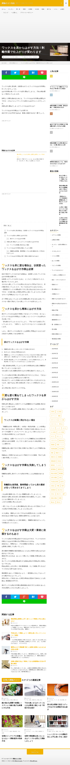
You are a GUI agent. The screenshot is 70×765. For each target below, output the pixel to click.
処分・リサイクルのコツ (59, 279)
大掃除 (30, 9)
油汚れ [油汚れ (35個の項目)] (62, 481)
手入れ (53, 731)
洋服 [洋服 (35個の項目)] (58, 485)
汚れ (63, 731)
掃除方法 (26, 57)
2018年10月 (55, 391)
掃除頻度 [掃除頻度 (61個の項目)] (53, 461)
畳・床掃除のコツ (57, 324)
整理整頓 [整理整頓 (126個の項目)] (53, 469)
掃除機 (40, 731)
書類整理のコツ (56, 319)
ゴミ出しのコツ (56, 251)
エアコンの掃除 (56, 235)
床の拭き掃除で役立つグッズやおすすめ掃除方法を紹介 (57, 706)
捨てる (49, 9)
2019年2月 (55, 372)
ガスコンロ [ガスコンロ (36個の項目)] (54, 420)
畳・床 (18, 9)
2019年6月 (55, 358)
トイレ (56, 9)
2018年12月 (55, 382)
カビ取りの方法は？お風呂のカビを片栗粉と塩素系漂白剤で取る (63, 221)
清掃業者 (35, 57)
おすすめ (51, 699)
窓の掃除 (54, 329)
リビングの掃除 (56, 265)
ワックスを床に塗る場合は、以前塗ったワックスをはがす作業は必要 (24, 231)
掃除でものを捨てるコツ (57, 128)
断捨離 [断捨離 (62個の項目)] (61, 473)
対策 (30, 699)
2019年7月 (55, 353)
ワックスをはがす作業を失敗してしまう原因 (18, 248)
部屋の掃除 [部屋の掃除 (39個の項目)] (54, 498)
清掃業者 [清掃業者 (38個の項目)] (53, 490)
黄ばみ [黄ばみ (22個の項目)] (53, 502)
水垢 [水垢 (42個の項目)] (60, 477)
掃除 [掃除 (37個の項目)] (52, 453)
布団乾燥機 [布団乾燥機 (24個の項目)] (54, 448)
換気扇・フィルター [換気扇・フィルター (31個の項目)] (56, 465)
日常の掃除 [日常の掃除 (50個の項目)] (54, 477)
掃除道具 (15, 731)
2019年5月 (55, 363)
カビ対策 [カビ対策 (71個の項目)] (59, 411)
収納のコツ (55, 284)
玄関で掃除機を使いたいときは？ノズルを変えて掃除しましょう (35, 738)
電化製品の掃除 (56, 338)
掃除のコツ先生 (17, 758)
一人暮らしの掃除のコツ (59, 275)
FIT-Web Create (17, 761)
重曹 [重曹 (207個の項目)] (60, 498)
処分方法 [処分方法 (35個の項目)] (61, 440)
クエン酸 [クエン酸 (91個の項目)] (61, 420)
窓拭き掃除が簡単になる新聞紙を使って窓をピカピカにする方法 (63, 189)
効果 (4, 699)
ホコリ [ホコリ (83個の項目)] (53, 436)
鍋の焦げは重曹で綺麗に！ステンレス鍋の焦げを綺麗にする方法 (12, 705)
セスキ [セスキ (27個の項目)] (64, 428)
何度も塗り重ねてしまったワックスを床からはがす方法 (21, 242)
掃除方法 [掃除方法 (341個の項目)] (53, 457)
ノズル (33, 731)
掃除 (57, 731)
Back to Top (35, 752)
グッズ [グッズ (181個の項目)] (53, 428)
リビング (5, 12)
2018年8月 (55, 401)
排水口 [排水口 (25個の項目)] (60, 461)
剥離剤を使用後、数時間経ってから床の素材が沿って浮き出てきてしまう (25, 252)
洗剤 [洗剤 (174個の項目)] (62, 485)
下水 (27, 699)
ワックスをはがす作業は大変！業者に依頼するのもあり (21, 256)
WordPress (33, 761)
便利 (50, 731)
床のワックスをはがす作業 (15, 239)
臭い (41, 699)
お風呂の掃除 (55, 239)
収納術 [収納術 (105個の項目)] (53, 444)
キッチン (10, 9)
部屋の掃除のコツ (57, 334)
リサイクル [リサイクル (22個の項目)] (54, 440)
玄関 (3, 733)
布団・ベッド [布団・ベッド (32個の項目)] (60, 444)
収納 (43, 9)
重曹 (14, 699)
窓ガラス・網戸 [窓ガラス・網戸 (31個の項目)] (61, 494)
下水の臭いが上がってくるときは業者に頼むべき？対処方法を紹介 (35, 705)
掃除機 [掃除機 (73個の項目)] (60, 457)
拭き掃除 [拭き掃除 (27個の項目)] (61, 448)
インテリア (6, 731)
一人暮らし (14, 12)
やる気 (37, 9)
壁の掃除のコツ (56, 289)
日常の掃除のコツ (16, 57)
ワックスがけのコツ (57, 270)
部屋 (24, 9)
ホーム (4, 9)
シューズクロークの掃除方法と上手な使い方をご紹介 (57, 735)
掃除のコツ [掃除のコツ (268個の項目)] (59, 453)
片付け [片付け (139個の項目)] (53, 494)
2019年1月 (55, 377)
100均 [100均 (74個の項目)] (52, 411)
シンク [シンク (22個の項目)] (58, 428)
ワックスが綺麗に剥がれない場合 (17, 245)
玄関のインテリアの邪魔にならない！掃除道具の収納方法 (12, 738)
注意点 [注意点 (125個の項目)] (53, 485)
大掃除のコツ (54, 165)
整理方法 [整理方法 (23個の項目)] (60, 469)
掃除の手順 (55, 310)
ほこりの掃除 (55, 260)
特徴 (11, 699)
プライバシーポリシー (26, 12)
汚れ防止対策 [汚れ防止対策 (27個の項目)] (54, 481)
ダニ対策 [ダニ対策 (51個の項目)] (53, 432)
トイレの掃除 (55, 256)
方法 (19, 731)
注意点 (30, 57)
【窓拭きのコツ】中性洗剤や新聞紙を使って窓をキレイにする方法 (63, 200)
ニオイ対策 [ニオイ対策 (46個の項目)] (61, 432)
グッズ (55, 699)
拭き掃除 (62, 699)
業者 (38, 699)
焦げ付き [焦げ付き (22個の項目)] (60, 490)
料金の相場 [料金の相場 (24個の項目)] (54, 473)
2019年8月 (55, 348)
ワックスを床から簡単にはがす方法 (15, 236)
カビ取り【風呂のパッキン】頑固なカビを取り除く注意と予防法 (63, 210)
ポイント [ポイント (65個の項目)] (59, 436)
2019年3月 (55, 367)
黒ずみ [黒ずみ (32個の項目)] (58, 502)
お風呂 (62, 9)
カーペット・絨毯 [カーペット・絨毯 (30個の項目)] (55, 415)
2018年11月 (55, 387)
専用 (36, 731)
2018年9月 (55, 396)
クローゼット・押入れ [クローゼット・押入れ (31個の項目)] (57, 424)
